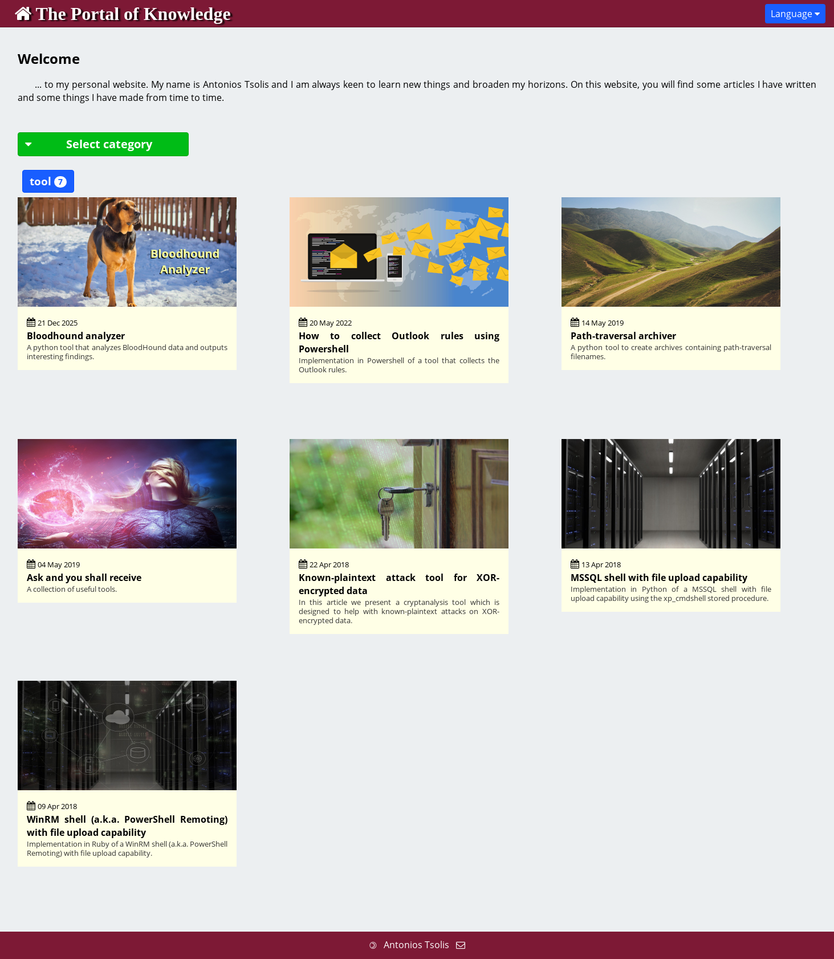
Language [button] (795, 13)
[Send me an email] (460, 944)
